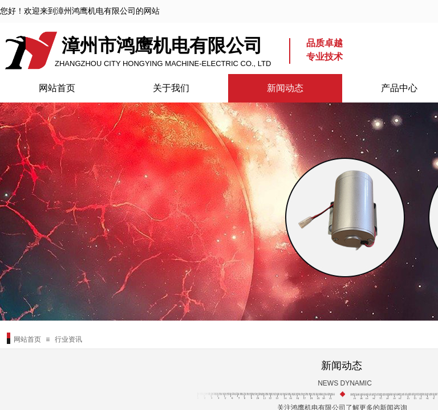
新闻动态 (285, 88)
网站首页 (57, 88)
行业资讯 (68, 339)
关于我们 (171, 88)
